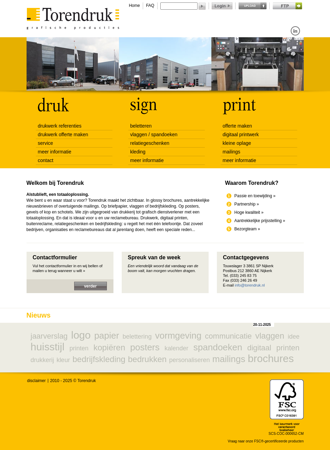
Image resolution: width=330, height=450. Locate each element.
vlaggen (269, 335)
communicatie (228, 336)
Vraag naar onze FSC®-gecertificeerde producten (266, 441)
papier (106, 335)
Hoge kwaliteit (247, 212)
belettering (137, 336)
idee (293, 336)
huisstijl (47, 346)
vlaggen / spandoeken (154, 134)
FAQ (150, 5)
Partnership (245, 204)
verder (90, 286)
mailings (231, 151)
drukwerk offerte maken (63, 134)
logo (81, 335)
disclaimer (36, 380)
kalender (176, 348)
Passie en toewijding (253, 195)
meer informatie (54, 151)
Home (134, 5)
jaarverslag (49, 336)
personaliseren (189, 360)
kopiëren (109, 347)
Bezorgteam (245, 229)
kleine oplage (237, 143)
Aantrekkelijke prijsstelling (258, 220)
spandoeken (217, 347)
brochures (271, 358)
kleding (138, 151)
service (45, 143)
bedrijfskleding (98, 359)
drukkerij (42, 360)
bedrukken (147, 359)
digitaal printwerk (241, 134)
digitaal (259, 347)
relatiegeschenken (150, 143)
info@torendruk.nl (250, 285)
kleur (63, 360)
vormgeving (178, 335)
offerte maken (237, 126)
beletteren (141, 126)
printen (78, 348)
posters (144, 347)
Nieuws (39, 315)
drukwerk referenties (60, 126)
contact (45, 160)
